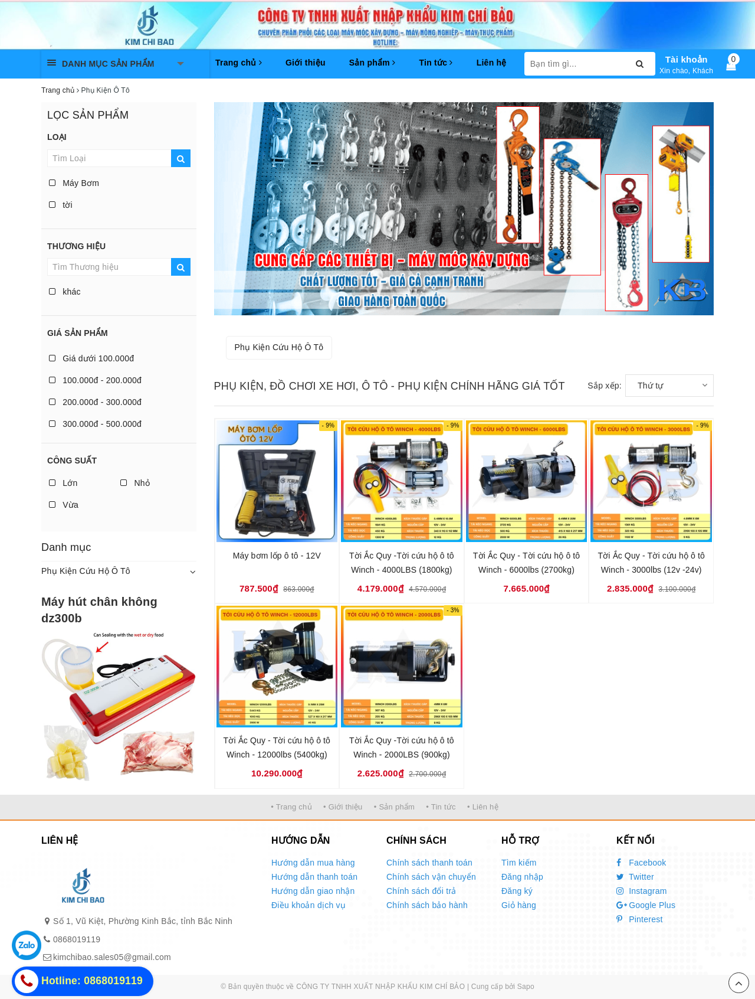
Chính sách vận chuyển (431, 877)
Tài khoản (686, 59)
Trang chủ (238, 62)
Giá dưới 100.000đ (91, 358)
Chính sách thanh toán (429, 862)
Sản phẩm (372, 62)
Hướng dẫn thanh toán (314, 877)
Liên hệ (492, 62)
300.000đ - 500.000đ (95, 424)
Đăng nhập (522, 877)
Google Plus (645, 905)
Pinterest (639, 919)
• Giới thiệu (343, 806)
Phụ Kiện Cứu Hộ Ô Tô (85, 571)
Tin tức (435, 62)
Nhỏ (135, 483)
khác (65, 291)
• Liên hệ (482, 806)
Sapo (525, 986)
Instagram (641, 891)
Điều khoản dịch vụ (308, 905)
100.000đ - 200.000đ (95, 380)
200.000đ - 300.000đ (95, 402)
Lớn (63, 483)
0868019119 (76, 939)
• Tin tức (440, 806)
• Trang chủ (291, 806)
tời (61, 205)
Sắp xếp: (604, 385)
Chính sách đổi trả (421, 891)
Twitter (635, 877)
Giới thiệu (305, 62)
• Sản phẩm (394, 806)
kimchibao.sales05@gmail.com (112, 957)
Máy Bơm (74, 183)
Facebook (641, 862)
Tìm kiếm (519, 862)
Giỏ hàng (518, 905)
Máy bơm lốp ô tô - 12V (277, 555)
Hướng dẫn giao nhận (313, 891)
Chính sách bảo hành (427, 905)
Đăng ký (517, 891)
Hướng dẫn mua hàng (313, 862)
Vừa (63, 505)
